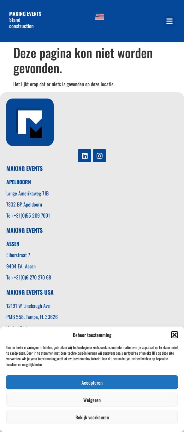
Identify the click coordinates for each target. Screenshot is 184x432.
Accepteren (92, 382)
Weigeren (92, 399)
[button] (174, 335)
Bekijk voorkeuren (92, 417)
